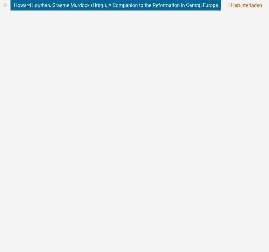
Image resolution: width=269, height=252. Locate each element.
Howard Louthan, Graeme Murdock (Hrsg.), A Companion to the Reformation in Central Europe (116, 5)
